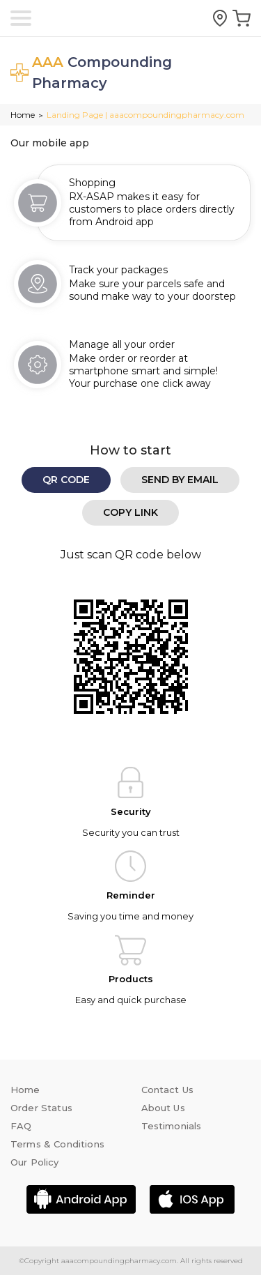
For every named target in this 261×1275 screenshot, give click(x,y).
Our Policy (34, 1162)
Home (22, 114)
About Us (163, 1107)
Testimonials (171, 1125)
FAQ (20, 1125)
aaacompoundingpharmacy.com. (118, 1260)
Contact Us (167, 1089)
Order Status (41, 1107)
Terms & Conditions (57, 1144)
